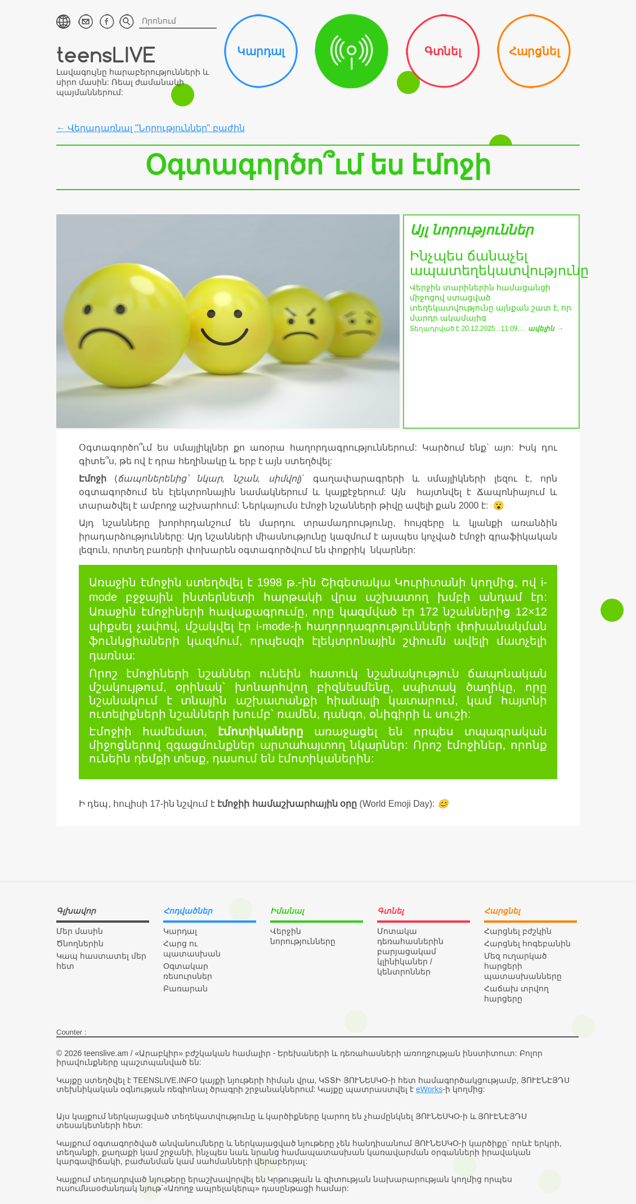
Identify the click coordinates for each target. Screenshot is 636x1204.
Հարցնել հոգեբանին (527, 943)
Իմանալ (351, 51)
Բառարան (185, 988)
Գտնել (442, 51)
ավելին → (545, 329)
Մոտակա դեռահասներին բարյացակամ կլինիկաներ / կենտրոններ (410, 951)
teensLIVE (106, 54)
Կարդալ (260, 51)
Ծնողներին (80, 943)
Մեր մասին (79, 931)
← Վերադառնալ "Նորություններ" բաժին (150, 128)
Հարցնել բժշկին (518, 931)
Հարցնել (534, 51)
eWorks (429, 1089)
